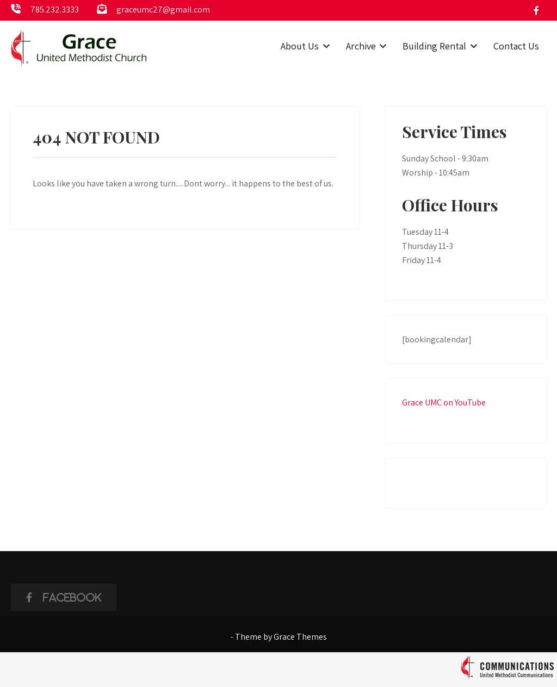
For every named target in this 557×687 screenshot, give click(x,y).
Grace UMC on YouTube (444, 402)
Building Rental (434, 46)
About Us (300, 46)
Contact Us (516, 46)
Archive (361, 46)
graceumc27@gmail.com (163, 9)
